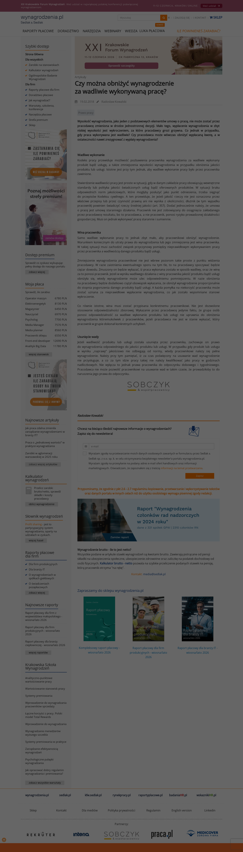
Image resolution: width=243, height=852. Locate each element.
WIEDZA (131, 31)
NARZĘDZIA (92, 31)
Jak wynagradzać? (39, 100)
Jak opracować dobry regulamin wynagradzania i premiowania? (44, 771)
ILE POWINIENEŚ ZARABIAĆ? (198, 31)
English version (182, 810)
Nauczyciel (31, 314)
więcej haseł (36, 540)
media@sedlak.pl (154, 574)
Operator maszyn (35, 298)
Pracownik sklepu (36, 335)
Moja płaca (34, 284)
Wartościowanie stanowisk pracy (45, 688)
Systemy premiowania (38, 695)
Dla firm (30, 84)
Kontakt (199, 17)
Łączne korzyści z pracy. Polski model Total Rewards (43, 715)
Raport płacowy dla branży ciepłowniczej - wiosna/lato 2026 (45, 643)
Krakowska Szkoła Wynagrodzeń (40, 666)
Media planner (34, 330)
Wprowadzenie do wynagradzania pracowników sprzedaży (45, 704)
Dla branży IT (37, 569)
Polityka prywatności (121, 810)
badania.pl (178, 795)
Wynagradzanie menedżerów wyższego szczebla (43, 732)
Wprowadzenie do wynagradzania (45, 724)
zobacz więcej (37, 272)
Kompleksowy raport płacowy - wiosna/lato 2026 (99, 625)
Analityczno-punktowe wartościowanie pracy (38, 679)
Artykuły (80, 77)
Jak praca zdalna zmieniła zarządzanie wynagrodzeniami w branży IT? (45, 431)
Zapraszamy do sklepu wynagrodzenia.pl (110, 590)
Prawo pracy (85, 112)
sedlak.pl (65, 795)
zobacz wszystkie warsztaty (45, 782)
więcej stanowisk (39, 354)
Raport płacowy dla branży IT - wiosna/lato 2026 (198, 625)
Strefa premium (38, 119)
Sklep (216, 17)
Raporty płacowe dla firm (44, 89)
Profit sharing (33, 524)
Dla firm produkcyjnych (43, 564)
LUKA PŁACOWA (152, 31)
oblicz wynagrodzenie (41, 504)
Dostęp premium (39, 254)
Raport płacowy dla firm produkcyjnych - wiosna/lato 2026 (42, 630)
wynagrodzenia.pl (37, 795)
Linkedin (209, 810)
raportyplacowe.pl (150, 795)
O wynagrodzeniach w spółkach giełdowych (42, 576)
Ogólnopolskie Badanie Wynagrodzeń (43, 77)
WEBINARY (112, 31)
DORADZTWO (68, 31)
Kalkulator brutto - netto (116, 563)
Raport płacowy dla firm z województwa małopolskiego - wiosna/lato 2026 (43, 616)
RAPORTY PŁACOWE (38, 31)
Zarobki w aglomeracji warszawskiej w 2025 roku (41, 454)
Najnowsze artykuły (42, 420)
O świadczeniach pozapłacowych (39, 585)
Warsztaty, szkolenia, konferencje (41, 107)
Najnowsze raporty (41, 604)
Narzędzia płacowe (40, 114)
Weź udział (211, 5)
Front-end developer (37, 341)
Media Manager (34, 325)
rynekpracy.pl (122, 795)
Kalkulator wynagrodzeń (43, 70)
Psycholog (31, 319)
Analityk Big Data (35, 346)
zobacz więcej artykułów (43, 464)
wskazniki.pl (206, 795)
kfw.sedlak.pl (93, 795)
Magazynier (32, 309)
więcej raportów (38, 652)
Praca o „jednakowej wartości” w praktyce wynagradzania (45, 444)
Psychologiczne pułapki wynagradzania (39, 761)
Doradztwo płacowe (41, 95)
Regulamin (153, 810)
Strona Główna (34, 54)
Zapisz (200, 475)
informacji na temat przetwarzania (181, 468)
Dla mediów (90, 810)
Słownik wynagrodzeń (44, 516)
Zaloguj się (181, 17)
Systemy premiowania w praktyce (45, 741)
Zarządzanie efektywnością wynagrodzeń (41, 750)
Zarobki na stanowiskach (44, 65)
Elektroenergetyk (35, 303)
